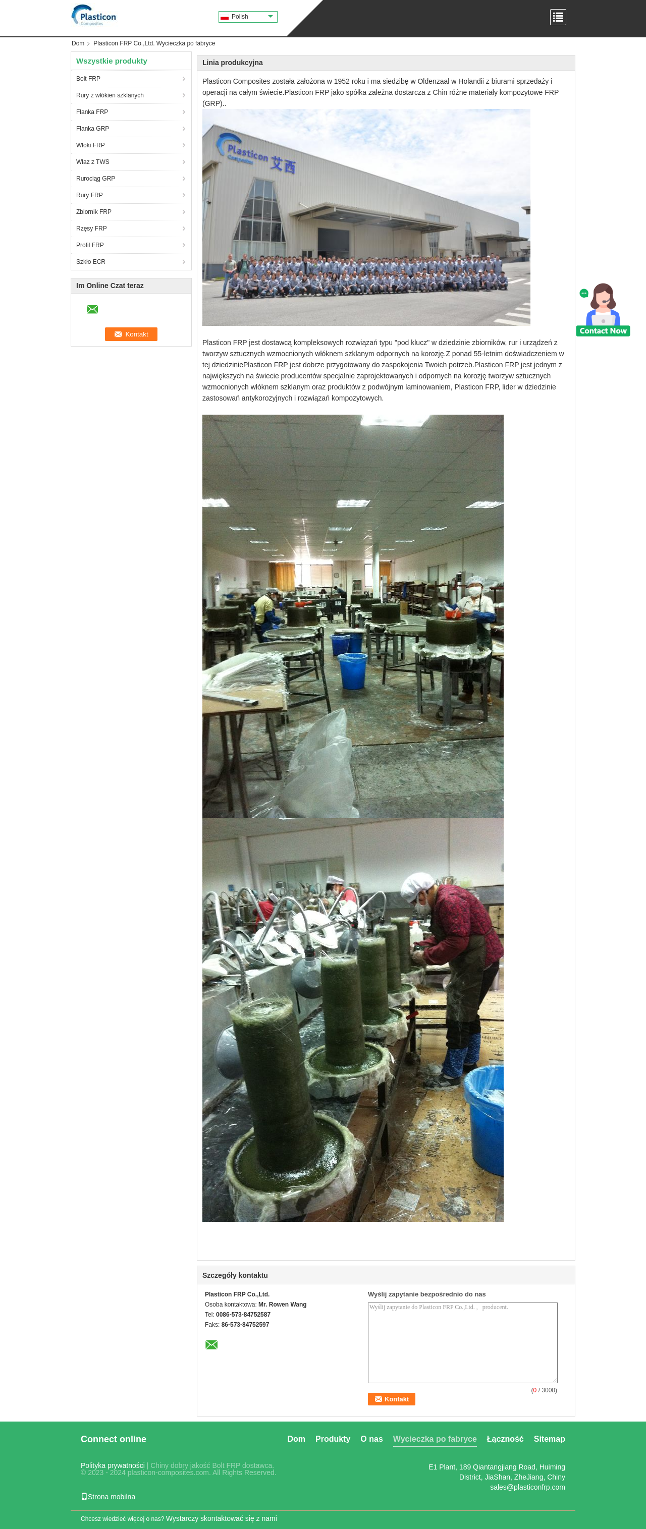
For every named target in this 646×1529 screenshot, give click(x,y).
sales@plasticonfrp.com (527, 1487)
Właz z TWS (93, 161)
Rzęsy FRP (91, 228)
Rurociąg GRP (95, 178)
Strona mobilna (108, 1497)
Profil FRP (90, 245)
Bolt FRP (88, 78)
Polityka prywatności (113, 1465)
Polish (252, 16)
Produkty (332, 1439)
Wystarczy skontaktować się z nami (221, 1518)
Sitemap (549, 1439)
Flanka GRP (92, 128)
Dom (78, 43)
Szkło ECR (90, 261)
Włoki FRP (90, 145)
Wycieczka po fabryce (435, 1439)
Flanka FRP (92, 112)
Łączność (505, 1439)
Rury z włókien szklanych (110, 95)
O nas (371, 1439)
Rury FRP (89, 195)
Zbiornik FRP (94, 211)
